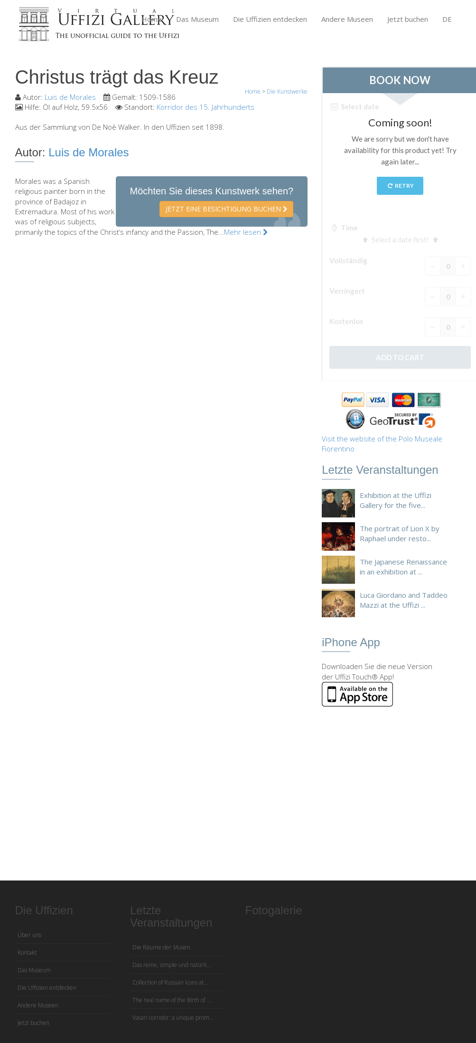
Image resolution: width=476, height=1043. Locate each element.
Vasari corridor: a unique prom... (173, 1018)
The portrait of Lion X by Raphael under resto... (399, 533)
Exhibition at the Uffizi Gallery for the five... (395, 500)
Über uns (29, 935)
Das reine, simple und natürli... (171, 965)
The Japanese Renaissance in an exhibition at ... (403, 566)
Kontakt (27, 952)
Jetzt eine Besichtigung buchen (226, 208)
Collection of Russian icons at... (170, 982)
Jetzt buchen (407, 19)
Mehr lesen (246, 232)
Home (151, 19)
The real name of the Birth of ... (171, 1000)
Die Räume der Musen (161, 947)
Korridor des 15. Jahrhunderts (205, 107)
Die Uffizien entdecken (270, 19)
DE (447, 19)
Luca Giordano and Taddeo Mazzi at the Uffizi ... (404, 600)
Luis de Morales (70, 97)
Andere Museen (347, 19)
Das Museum (197, 19)
